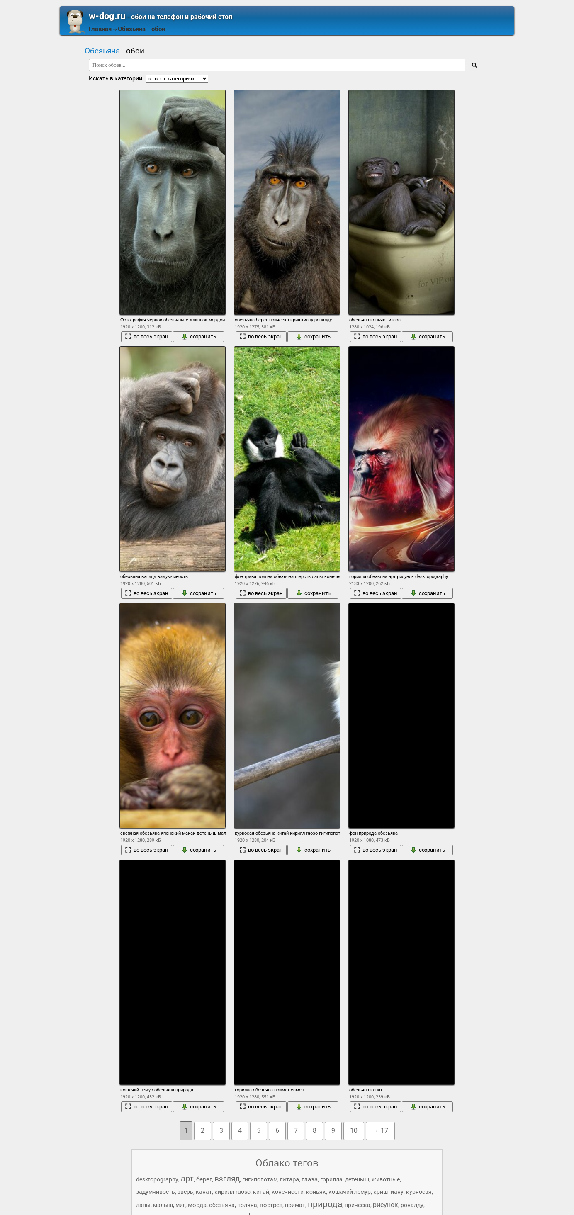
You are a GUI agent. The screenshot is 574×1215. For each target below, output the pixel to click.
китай (261, 1191)
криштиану (388, 1191)
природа (325, 1204)
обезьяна (222, 1205)
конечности (288, 1191)
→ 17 (380, 1131)
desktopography (157, 1179)
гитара (289, 1179)
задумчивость (155, 1191)
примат (295, 1205)
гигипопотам (259, 1179)
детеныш (357, 1179)
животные (386, 1179)
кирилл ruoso (232, 1191)
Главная (100, 29)
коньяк (316, 1191)
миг (180, 1205)
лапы (143, 1205)
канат (204, 1191)
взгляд (227, 1178)
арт (187, 1178)
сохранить (198, 336)
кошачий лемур (349, 1191)
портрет (271, 1205)
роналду (412, 1205)
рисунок (385, 1205)
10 (354, 1131)
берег (204, 1179)
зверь (185, 1191)
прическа (357, 1205)
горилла (331, 1179)
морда (197, 1205)
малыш (163, 1205)
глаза (310, 1179)
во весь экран (146, 336)
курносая (419, 1191)
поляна (247, 1205)
